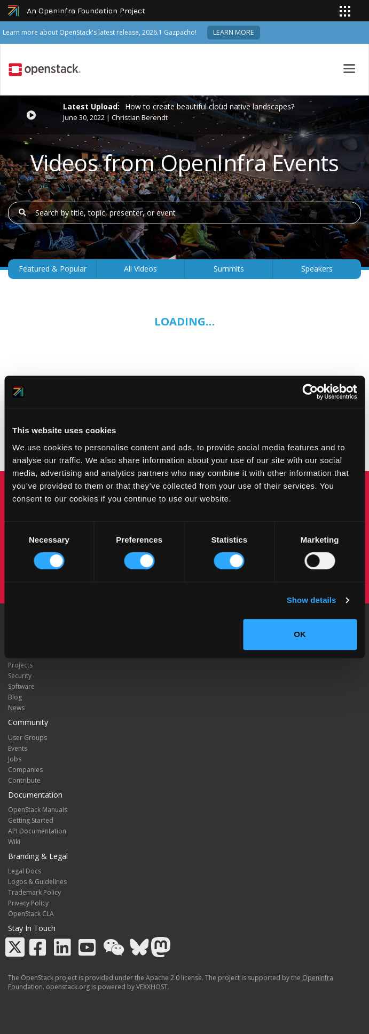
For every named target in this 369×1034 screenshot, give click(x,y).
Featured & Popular (53, 269)
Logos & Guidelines (37, 881)
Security (20, 675)
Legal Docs (24, 871)
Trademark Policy (34, 892)
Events (17, 748)
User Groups (27, 737)
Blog (15, 697)
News (16, 707)
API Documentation (37, 831)
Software (21, 686)
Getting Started (30, 820)
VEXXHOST (152, 986)
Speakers (317, 269)
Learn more (233, 32)
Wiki (14, 841)
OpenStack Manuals (37, 809)
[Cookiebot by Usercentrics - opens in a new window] (310, 392)
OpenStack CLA (31, 913)
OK (300, 634)
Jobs (14, 758)
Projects (20, 665)
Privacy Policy (28, 903)
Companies (25, 769)
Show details (311, 600)
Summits (229, 269)
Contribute (24, 780)
